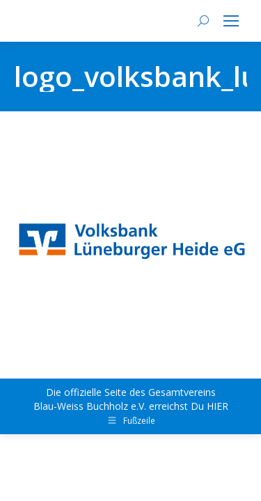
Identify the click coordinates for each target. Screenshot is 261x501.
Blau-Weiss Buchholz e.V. (89, 406)
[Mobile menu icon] (231, 21)
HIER (217, 406)
